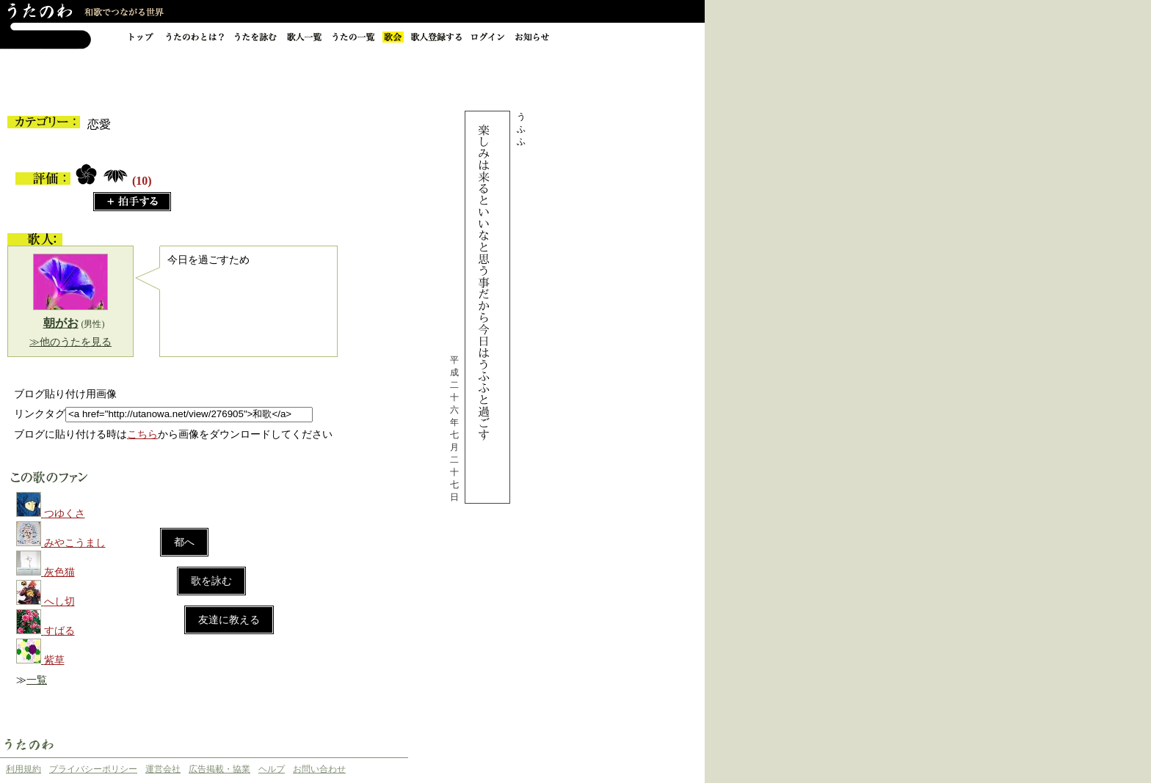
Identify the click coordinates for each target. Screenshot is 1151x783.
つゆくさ (64, 513)
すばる (59, 630)
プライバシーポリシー (93, 769)
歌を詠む (211, 581)
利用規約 (23, 769)
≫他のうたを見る (70, 342)
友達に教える (229, 619)
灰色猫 (59, 572)
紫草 (54, 660)
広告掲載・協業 (219, 769)
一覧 (36, 679)
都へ (184, 542)
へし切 (59, 601)
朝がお (61, 323)
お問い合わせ (319, 769)
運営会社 (163, 769)
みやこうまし (75, 542)
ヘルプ (271, 769)
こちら (142, 434)
